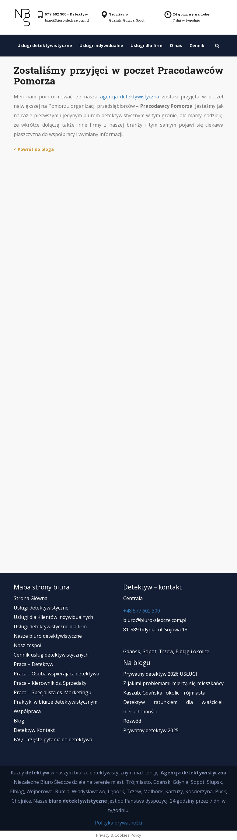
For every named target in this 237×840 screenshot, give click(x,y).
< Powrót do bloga (34, 149)
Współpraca (27, 711)
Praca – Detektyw (33, 664)
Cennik (197, 45)
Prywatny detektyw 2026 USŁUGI (160, 674)
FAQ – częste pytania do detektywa (53, 739)
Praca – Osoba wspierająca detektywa (56, 673)
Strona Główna (30, 598)
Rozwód (132, 721)
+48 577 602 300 (141, 610)
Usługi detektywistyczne (44, 45)
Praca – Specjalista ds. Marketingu (52, 692)
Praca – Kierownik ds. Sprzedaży (50, 683)
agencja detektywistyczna (129, 96)
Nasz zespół (27, 645)
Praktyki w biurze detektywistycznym (55, 701)
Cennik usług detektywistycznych (51, 654)
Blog (19, 720)
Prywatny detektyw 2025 (151, 730)
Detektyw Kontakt (34, 730)
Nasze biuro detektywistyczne (48, 636)
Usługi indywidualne (101, 45)
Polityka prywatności (118, 822)
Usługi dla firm (146, 45)
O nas (176, 45)
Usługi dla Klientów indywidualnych (53, 617)
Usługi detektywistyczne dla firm (50, 626)
